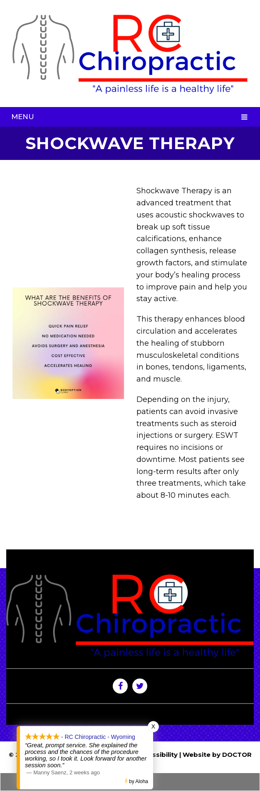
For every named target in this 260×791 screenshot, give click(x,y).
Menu (22, 116)
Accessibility (157, 755)
